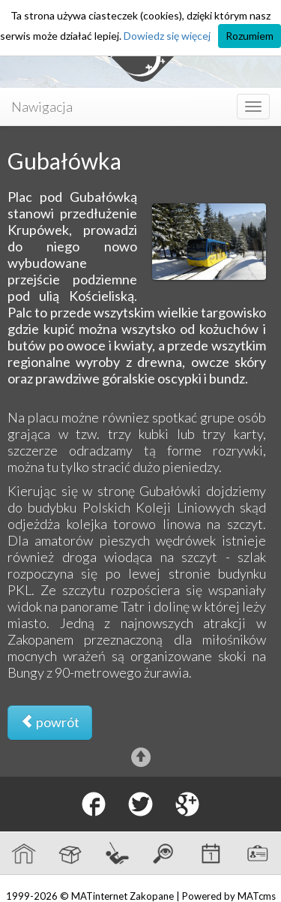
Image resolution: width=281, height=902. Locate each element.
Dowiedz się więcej (167, 35)
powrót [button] (49, 722)
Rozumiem (250, 35)
